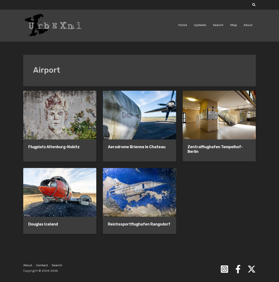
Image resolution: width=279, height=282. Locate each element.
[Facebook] (238, 269)
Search (57, 265)
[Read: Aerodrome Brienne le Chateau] (139, 115)
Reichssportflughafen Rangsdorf (139, 224)
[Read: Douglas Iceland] (59, 192)
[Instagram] (224, 269)
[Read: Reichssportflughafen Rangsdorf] (139, 192)
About (27, 265)
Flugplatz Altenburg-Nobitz (54, 146)
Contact (42, 265)
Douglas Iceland (43, 224)
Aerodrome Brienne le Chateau (136, 146)
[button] (254, 4)
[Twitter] (251, 269)
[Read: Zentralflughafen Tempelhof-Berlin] (219, 115)
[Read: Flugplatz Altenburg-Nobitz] (59, 115)
